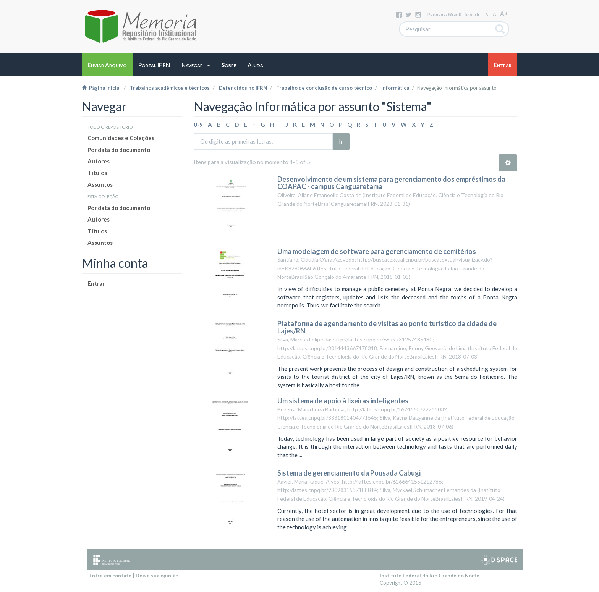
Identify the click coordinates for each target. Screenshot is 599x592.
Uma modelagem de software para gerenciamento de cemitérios (376, 251)
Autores (98, 161)
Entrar (96, 283)
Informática (395, 88)
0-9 (198, 124)
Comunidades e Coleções (120, 137)
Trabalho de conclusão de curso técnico (324, 88)
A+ (504, 13)
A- (487, 14)
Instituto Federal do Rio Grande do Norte (429, 576)
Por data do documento (118, 149)
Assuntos (100, 184)
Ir (341, 141)
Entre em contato (110, 576)
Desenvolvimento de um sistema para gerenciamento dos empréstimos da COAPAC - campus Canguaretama (391, 183)
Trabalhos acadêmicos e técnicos (170, 88)
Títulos (97, 172)
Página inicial (101, 88)
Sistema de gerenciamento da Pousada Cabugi (349, 473)
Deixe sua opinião (157, 576)
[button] (196, 64)
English (472, 14)
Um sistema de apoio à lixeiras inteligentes (342, 400)
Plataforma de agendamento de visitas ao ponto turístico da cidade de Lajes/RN (387, 327)
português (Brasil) (444, 14)
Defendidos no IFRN (243, 88)
